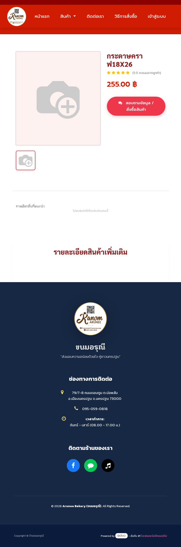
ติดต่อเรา (95, 16)
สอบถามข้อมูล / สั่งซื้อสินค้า (136, 106)
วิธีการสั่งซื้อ (126, 16)
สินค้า (66, 16)
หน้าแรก (42, 16)
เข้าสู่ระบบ (157, 16)
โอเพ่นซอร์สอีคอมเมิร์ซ (154, 536)
